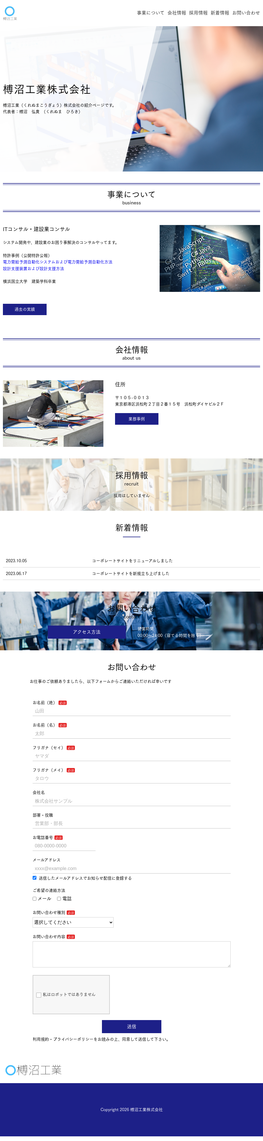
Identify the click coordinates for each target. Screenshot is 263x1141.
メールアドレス (47, 860)
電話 (64, 898)
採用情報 (198, 12)
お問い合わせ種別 (49, 912)
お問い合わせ (246, 12)
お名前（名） (45, 725)
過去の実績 (25, 309)
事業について (151, 12)
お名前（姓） (45, 703)
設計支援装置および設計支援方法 (33, 269)
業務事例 (136, 419)
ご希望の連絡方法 (49, 890)
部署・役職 (43, 815)
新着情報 (220, 12)
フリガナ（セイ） (49, 748)
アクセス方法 (86, 632)
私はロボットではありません (66, 999)
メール (42, 898)
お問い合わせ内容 (49, 937)
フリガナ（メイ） (49, 770)
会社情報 (176, 12)
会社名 (39, 792)
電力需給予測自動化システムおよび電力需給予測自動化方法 (57, 262)
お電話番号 (43, 837)
